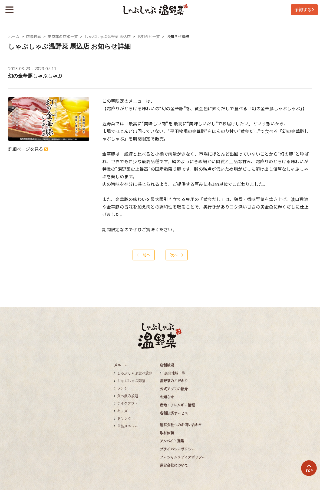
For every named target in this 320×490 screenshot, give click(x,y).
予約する (304, 9)
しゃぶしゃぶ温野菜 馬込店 (107, 36)
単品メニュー (127, 425)
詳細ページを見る (28, 149)
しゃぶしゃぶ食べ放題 (134, 372)
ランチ (122, 388)
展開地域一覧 (174, 372)
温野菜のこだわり (174, 380)
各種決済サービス (174, 412)
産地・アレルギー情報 (177, 404)
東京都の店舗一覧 (63, 36)
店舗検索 (33, 36)
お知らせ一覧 (148, 36)
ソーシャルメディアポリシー (182, 456)
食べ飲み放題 (127, 395)
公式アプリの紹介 (174, 388)
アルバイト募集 (172, 440)
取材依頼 (167, 432)
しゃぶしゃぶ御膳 (131, 380)
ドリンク (124, 418)
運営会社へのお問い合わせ (181, 424)
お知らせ (167, 396)
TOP (309, 468)
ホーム (13, 36)
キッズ (122, 410)
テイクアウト (127, 403)
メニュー (121, 364)
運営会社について (174, 465)
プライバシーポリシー (177, 448)
